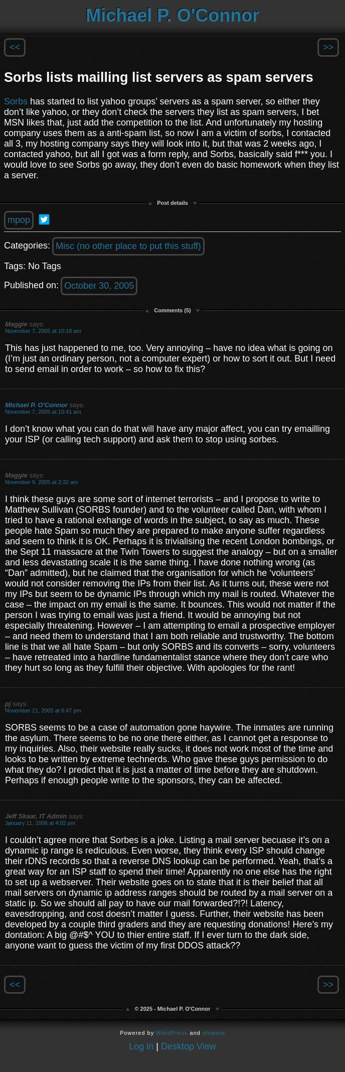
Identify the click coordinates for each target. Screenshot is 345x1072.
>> (328, 47)
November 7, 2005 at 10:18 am (43, 331)
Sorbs (16, 101)
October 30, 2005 (99, 286)
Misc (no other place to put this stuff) (128, 246)
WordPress (172, 1033)
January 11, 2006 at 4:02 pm (40, 823)
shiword (214, 1033)
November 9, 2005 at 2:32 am (41, 482)
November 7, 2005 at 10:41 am (43, 412)
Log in (141, 1046)
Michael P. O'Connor (172, 15)
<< (15, 47)
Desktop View (188, 1046)
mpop (19, 220)
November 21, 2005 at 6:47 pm (43, 710)
